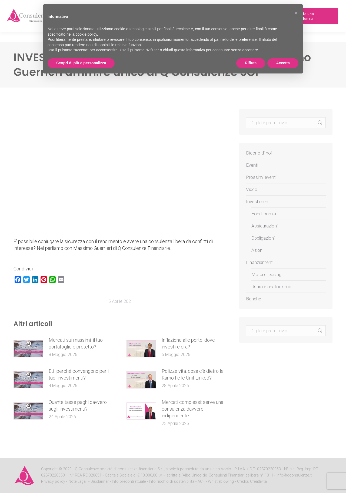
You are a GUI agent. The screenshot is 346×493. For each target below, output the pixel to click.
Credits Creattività (252, 481)
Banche (253, 298)
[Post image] (28, 349)
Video (251, 189)
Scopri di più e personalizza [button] (81, 63)
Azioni (257, 250)
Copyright (49, 469)
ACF (201, 481)
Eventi (252, 165)
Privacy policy (53, 481)
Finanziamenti (260, 262)
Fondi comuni (264, 213)
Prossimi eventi (261, 177)
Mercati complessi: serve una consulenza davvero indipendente (192, 408)
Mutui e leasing (266, 274)
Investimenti (258, 201)
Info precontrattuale (129, 481)
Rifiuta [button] (251, 63)
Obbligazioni (263, 238)
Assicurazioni (264, 226)
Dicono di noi (259, 153)
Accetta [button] (283, 63)
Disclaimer (100, 481)
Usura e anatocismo (271, 286)
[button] (295, 13)
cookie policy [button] (86, 34)
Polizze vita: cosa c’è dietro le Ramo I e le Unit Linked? (193, 374)
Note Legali (77, 481)
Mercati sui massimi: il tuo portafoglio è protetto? (76, 343)
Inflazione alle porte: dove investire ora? (188, 343)
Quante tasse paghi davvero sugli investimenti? (78, 405)
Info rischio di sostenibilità (172, 481)
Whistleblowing (221, 481)
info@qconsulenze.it (294, 475)
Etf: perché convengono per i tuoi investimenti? (79, 374)
